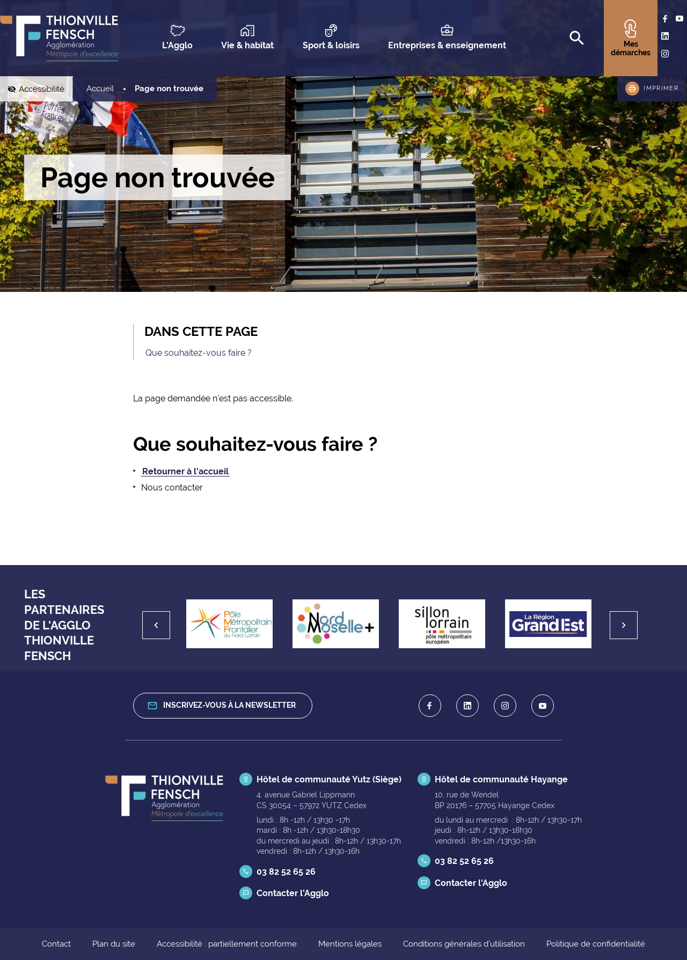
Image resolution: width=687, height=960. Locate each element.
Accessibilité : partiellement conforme (227, 944)
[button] (651, 88)
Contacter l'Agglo (293, 893)
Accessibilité (45, 89)
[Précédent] (156, 625)
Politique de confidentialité (595, 944)
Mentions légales (350, 944)
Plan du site (113, 944)
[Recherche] (577, 38)
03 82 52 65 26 (286, 872)
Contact (56, 944)
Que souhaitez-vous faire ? (198, 353)
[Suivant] (624, 625)
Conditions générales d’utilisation (464, 944)
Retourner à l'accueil (185, 471)
